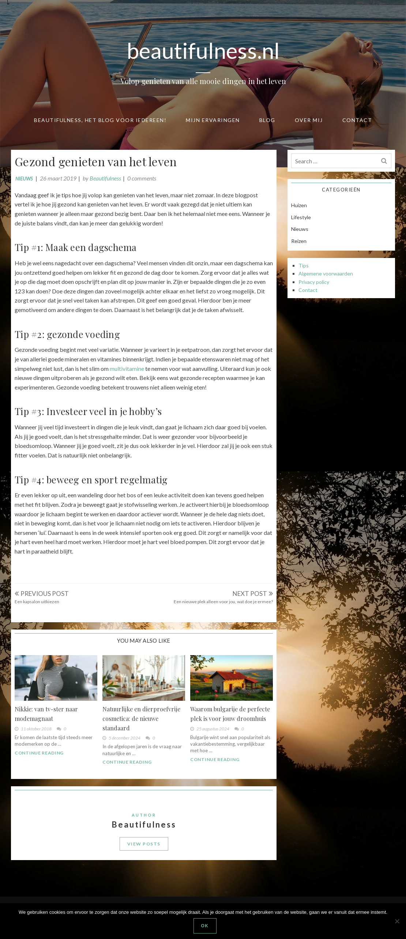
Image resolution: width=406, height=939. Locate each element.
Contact (357, 120)
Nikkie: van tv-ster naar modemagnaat (46, 713)
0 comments (141, 178)
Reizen (299, 241)
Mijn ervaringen (213, 120)
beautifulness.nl (203, 50)
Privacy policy (313, 282)
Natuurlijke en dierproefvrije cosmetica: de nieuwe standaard (141, 718)
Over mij (309, 120)
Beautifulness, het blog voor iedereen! (100, 120)
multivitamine (127, 368)
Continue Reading (39, 753)
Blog (267, 120)
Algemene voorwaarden (325, 273)
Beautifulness (105, 178)
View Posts (144, 844)
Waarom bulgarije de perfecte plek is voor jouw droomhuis (230, 713)
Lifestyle (301, 217)
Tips (303, 265)
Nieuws (24, 179)
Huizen (299, 205)
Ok (205, 925)
